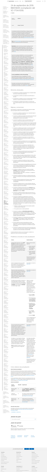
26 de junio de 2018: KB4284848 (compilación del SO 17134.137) (6, 370)
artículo (27, 85)
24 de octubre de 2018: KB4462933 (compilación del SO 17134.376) (6, 321)
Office (20, 1)
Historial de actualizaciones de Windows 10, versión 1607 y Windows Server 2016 (6, 402)
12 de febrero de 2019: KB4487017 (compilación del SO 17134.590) (6, 288)
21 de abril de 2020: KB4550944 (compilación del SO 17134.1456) (6, 135)
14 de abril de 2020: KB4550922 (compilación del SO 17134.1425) (6, 140)
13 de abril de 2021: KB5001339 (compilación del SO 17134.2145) (6, 62)
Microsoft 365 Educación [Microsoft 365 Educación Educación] (34, 457)
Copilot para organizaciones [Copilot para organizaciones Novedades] (4, 457)
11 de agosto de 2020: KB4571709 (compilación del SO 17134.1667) (6, 112)
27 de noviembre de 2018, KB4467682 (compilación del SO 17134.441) (6, 311)
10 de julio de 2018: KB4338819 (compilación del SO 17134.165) (6, 365)
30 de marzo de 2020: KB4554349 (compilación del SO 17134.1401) (6, 145)
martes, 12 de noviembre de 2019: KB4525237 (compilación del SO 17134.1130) (6, 183)
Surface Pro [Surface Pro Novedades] (2, 453)
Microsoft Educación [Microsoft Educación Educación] (34, 453)
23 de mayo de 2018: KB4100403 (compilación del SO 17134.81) (6, 383)
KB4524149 (28, 325)
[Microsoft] (4, 1)
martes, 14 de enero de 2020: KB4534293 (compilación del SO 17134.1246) (6, 173)
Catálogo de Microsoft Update (23, 380)
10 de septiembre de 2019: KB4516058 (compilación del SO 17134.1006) (6, 213)
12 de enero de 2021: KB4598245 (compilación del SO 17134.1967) (6, 89)
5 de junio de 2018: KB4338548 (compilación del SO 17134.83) (6, 379)
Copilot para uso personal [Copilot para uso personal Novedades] (4, 459)
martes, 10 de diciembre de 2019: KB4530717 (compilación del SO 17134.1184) (6, 177)
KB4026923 (28, 357)
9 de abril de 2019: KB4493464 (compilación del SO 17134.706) (6, 269)
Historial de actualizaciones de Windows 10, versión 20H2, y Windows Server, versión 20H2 (6, 21)
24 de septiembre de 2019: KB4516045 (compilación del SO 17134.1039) (6, 202)
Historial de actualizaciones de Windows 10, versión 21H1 (6, 16)
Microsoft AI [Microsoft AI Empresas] (2, 467)
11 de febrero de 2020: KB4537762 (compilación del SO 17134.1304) (6, 163)
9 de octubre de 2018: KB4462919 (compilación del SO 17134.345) (6, 325)
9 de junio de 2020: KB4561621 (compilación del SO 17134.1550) (6, 126)
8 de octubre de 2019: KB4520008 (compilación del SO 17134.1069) (6, 193)
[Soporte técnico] (11, 1)
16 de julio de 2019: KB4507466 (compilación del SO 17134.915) (6, 228)
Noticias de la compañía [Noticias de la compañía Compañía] (34, 470)
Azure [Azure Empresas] (1, 470)
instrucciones (30, 354)
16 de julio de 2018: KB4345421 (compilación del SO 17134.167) (6, 360)
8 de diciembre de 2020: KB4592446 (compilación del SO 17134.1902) (6, 93)
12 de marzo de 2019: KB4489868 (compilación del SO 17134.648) (6, 279)
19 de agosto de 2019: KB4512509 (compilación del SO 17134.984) (6, 218)
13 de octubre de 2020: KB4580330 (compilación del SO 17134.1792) (6, 103)
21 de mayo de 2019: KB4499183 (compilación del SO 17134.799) (6, 251)
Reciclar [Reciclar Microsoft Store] (17, 460)
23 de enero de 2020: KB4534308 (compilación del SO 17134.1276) (6, 168)
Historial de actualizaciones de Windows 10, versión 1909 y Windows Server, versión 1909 (6, 31)
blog (15, 51)
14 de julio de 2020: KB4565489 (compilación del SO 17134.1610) (6, 117)
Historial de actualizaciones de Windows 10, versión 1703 (6, 397)
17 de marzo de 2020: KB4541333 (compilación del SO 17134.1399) (6, 149)
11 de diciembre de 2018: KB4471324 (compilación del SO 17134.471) (6, 307)
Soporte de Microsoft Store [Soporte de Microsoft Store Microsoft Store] (19, 456)
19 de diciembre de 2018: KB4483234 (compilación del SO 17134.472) (6, 302)
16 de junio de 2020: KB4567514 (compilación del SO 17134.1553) (6, 121)
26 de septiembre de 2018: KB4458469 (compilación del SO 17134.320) (6, 330)
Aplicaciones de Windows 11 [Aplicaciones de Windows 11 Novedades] (4, 463)
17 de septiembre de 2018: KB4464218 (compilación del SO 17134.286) (6, 335)
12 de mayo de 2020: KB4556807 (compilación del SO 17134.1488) (6, 131)
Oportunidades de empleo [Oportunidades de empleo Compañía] (34, 467)
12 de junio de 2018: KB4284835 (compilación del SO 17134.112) (6, 374)
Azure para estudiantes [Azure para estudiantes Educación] (34, 463)
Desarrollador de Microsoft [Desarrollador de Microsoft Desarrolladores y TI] (19, 467)
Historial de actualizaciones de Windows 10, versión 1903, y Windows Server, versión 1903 (6, 36)
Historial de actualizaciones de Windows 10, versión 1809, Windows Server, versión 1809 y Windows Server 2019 (6, 41)
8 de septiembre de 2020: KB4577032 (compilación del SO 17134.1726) (6, 107)
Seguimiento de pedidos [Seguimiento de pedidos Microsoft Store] (19, 459)
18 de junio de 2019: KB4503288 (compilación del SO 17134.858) (6, 242)
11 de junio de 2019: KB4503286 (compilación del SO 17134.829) (6, 246)
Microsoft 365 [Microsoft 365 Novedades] (2, 460)
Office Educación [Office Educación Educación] (33, 459)
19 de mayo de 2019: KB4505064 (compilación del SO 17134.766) (6, 256)
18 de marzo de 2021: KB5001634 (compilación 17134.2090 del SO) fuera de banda (6, 68)
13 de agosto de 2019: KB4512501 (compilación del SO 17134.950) (6, 223)
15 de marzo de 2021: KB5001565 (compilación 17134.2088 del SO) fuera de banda (6, 74)
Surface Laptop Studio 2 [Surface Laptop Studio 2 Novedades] (3, 456)
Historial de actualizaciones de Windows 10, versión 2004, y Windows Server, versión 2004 (6, 26)
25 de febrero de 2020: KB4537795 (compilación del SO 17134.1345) (6, 159)
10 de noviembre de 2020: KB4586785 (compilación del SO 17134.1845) (6, 98)
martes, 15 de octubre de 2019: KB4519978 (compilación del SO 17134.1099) (6, 188)
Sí (26, 448)
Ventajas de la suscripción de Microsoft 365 (13, 436)
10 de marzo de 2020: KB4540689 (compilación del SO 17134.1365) (6, 154)
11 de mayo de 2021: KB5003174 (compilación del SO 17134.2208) (6, 58)
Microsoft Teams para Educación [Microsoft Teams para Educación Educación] (35, 456)
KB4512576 (15, 379)
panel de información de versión (29, 37)
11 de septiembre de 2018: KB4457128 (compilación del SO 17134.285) (6, 341)
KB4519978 (28, 271)
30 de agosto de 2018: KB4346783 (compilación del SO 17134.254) (6, 346)
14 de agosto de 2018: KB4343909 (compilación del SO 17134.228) (6, 351)
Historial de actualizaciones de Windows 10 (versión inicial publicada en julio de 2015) (6, 411)
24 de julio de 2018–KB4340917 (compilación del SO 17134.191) (6, 356)
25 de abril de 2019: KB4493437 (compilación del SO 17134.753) (6, 265)
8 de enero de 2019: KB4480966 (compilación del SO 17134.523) (6, 297)
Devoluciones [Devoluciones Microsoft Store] (17, 457)
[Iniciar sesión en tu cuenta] (45, 1)
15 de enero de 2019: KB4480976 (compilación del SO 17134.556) (6, 293)
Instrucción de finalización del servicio (6, 54)
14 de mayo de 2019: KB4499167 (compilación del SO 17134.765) (6, 260)
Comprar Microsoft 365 (28, 1)
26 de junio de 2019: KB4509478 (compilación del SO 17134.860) (6, 237)
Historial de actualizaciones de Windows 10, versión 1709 (6, 393)
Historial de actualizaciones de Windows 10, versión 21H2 (5, 12)
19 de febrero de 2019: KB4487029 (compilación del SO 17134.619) (6, 283)
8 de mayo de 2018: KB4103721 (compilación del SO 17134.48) (6, 388)
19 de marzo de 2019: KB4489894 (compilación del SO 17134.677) (6, 274)
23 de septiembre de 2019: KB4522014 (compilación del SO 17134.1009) (6, 207)
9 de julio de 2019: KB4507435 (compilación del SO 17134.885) (6, 232)
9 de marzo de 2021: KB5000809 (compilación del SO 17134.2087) (6, 79)
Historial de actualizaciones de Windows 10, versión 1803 (5, 46)
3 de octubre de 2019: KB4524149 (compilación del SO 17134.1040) (6, 197)
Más (22, 1)
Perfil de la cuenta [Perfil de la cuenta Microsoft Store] (18, 453)
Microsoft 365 (16, 1)
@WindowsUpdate (18, 41)
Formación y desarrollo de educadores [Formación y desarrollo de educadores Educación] (36, 460)
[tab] (14, 426)
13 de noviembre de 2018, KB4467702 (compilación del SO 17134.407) (6, 316)
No (31, 448)
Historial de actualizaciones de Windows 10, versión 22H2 (5, 7)
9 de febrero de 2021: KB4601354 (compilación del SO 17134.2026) (6, 84)
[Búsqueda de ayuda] (43, 1)
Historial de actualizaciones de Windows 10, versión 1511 (6, 406)
